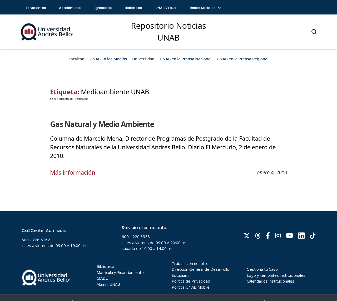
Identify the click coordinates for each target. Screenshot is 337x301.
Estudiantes (36, 7)
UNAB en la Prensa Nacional (185, 58)
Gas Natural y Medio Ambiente (102, 124)
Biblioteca (133, 7)
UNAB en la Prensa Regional (242, 58)
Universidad (143, 58)
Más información (72, 172)
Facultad (77, 58)
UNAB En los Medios (108, 58)
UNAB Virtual (166, 7)
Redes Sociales (205, 7)
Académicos (70, 7)
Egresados (102, 7)
